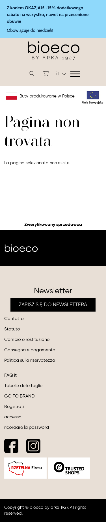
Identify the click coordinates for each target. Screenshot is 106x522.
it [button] (61, 73)
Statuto (12, 329)
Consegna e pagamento (29, 350)
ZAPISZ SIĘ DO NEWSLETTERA (53, 304)
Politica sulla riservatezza (29, 360)
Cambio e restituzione (26, 339)
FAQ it (10, 375)
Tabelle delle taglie (23, 386)
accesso (12, 417)
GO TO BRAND (19, 396)
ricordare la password (26, 427)
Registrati (14, 407)
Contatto (14, 319)
